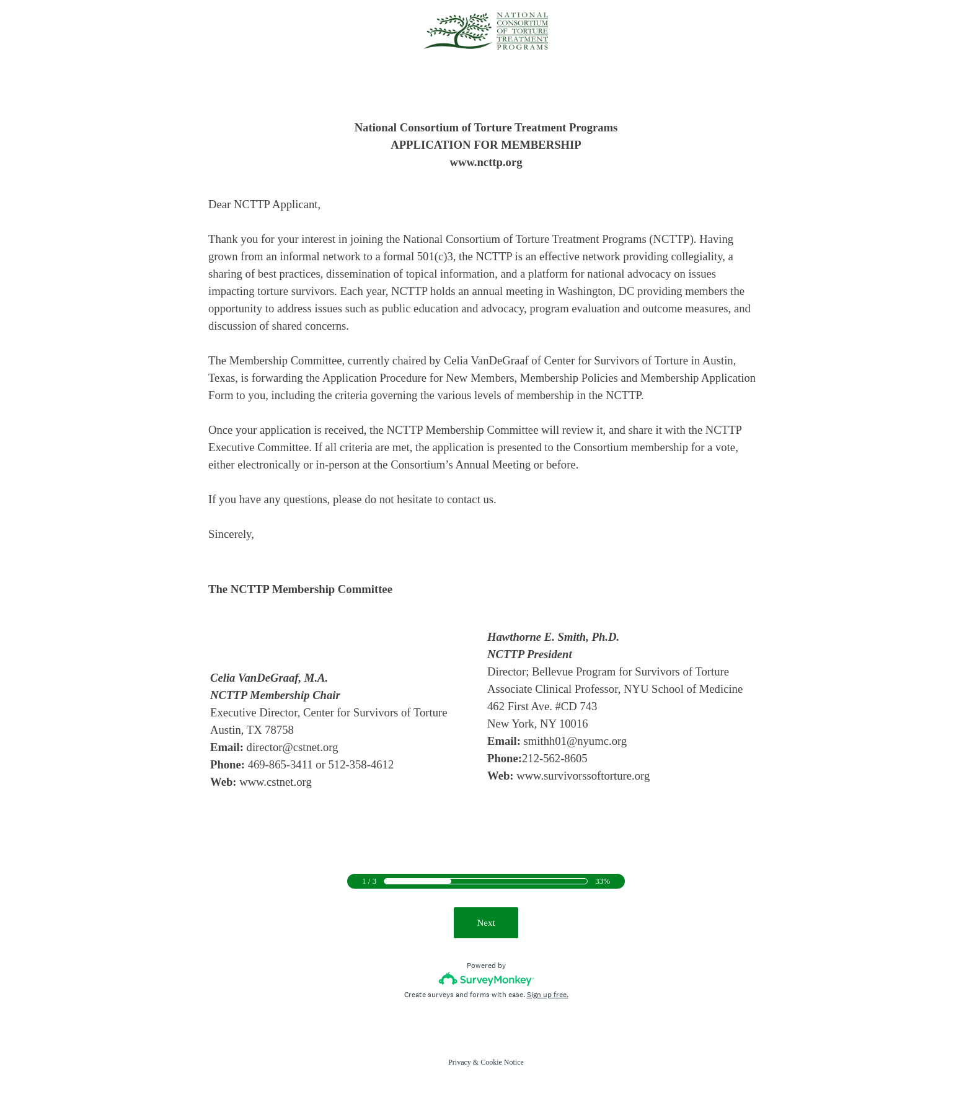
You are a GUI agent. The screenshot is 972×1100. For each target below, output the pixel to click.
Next (486, 923)
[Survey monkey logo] (486, 978)
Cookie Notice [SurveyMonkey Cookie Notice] (502, 1062)
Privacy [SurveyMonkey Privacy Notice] (459, 1062)
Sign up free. (547, 995)
